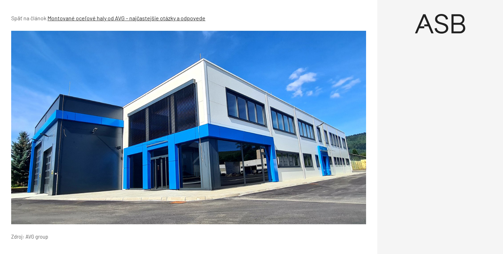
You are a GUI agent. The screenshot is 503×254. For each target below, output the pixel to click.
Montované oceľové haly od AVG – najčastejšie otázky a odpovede (126, 18)
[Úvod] (440, 24)
